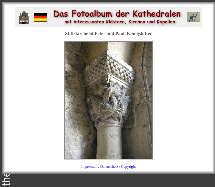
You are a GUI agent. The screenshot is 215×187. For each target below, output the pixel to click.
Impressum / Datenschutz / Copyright (108, 167)
